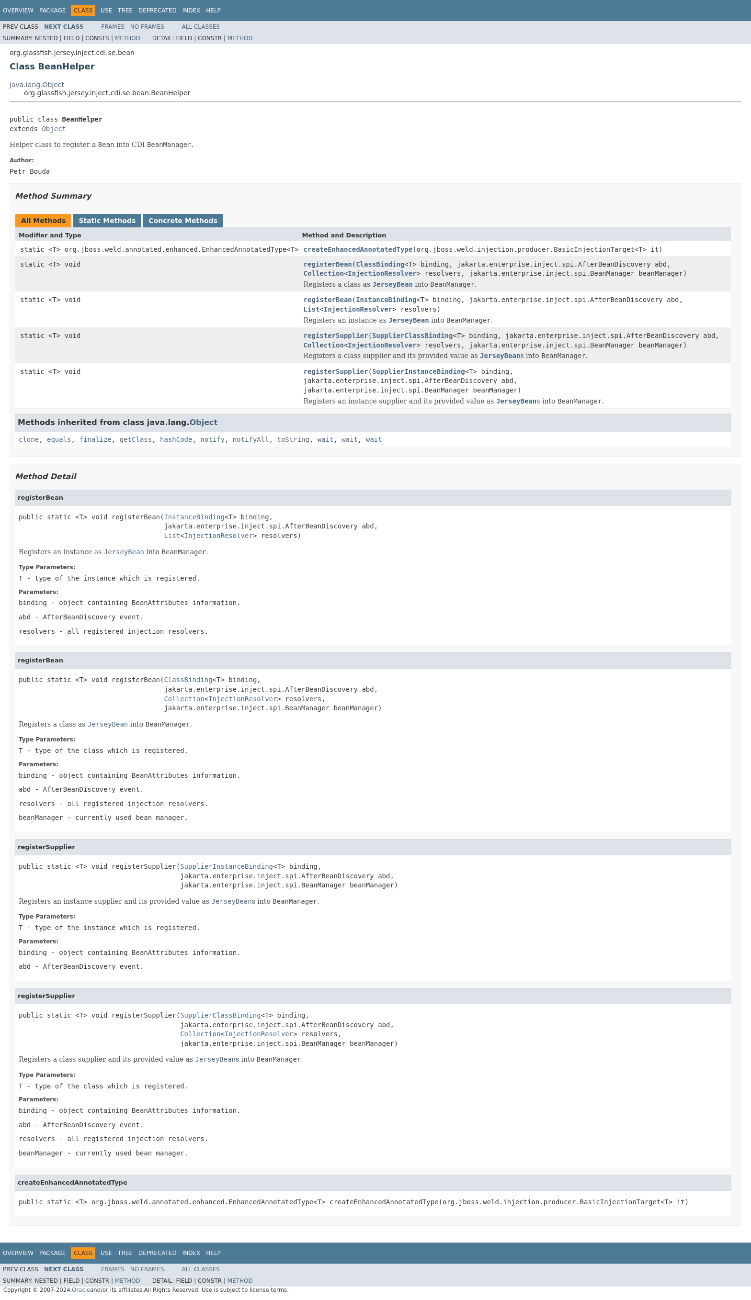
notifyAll (251, 439)
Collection (324, 273)
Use (106, 10)
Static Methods (107, 220)
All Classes (201, 26)
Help (213, 10)
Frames (113, 26)
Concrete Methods (182, 220)
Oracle (81, 1290)
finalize (95, 439)
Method (127, 38)
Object (54, 129)
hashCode (176, 439)
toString (293, 439)
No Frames (147, 26)
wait (326, 439)
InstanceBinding (386, 299)
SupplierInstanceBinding (418, 371)
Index (191, 10)
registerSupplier (336, 335)
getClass (136, 439)
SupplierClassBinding (412, 335)
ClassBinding (380, 264)
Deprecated (157, 10)
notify (212, 439)
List (312, 309)
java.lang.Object (37, 85)
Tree (125, 10)
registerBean (328, 264)
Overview (18, 10)
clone (29, 439)
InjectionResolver (382, 273)
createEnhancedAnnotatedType (358, 249)
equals (59, 439)
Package (52, 10)
